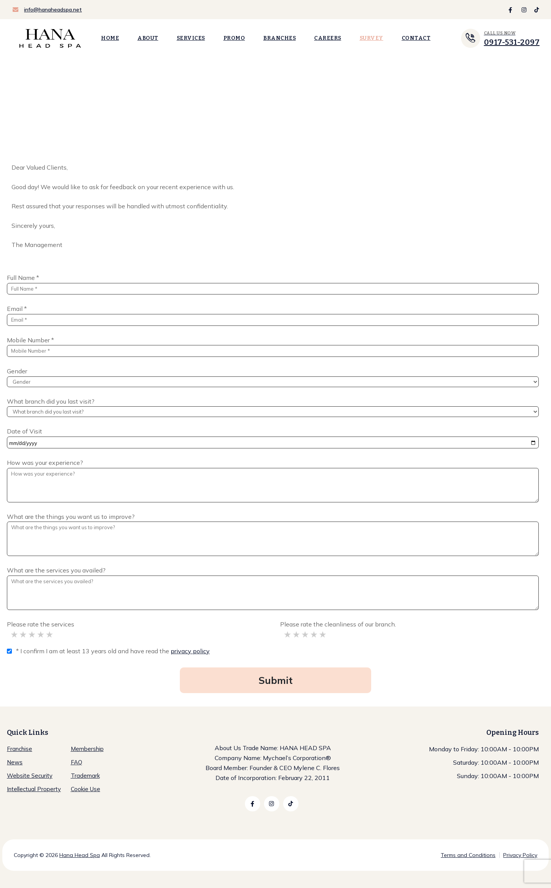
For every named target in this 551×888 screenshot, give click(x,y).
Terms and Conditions (468, 855)
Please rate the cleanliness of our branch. (338, 624)
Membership (87, 748)
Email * (17, 308)
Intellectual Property (34, 789)
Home (110, 38)
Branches (279, 38)
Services (191, 38)
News (15, 762)
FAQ (76, 762)
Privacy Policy (520, 855)
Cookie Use (85, 789)
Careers (327, 38)
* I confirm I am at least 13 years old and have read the (113, 651)
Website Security (29, 775)
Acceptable (32, 634)
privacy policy (190, 651)
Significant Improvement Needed (14, 634)
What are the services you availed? (56, 570)
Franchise (19, 748)
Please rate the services (40, 624)
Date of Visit (24, 431)
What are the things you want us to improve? (71, 516)
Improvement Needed (23, 634)
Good (41, 634)
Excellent (50, 634)
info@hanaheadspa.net (53, 9)
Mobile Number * (30, 340)
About (147, 38)
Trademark (85, 775)
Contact (416, 38)
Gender (17, 371)
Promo (234, 38)
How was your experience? (45, 462)
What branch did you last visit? (51, 401)
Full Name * (23, 277)
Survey (371, 38)
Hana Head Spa (79, 855)
